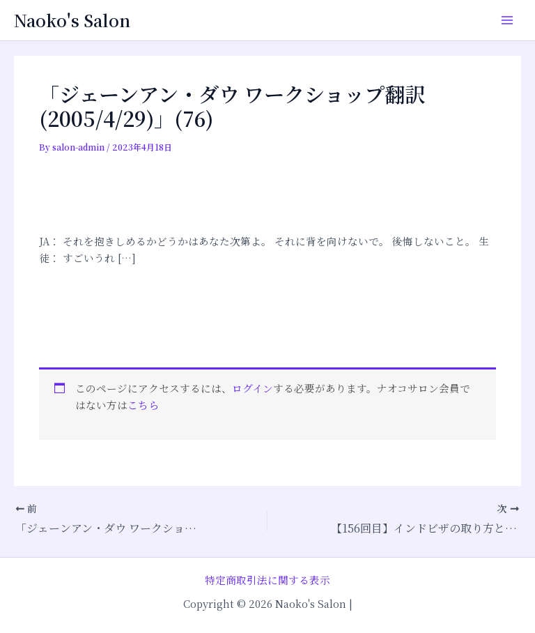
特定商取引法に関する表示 (267, 579)
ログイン (252, 388)
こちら (143, 404)
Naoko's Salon (72, 20)
